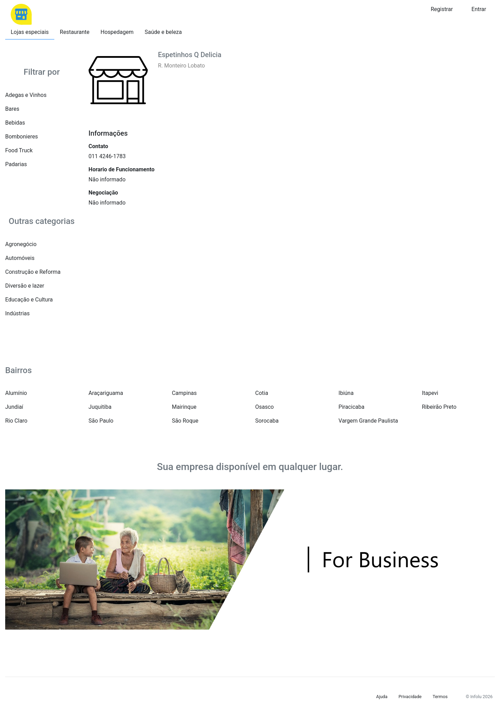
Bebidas (15, 122)
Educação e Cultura (29, 299)
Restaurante (75, 32)
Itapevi (430, 393)
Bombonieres (21, 136)
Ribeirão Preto (439, 407)
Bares (12, 109)
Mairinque (184, 407)
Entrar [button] (479, 9)
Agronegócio (21, 244)
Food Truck (19, 150)
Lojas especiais (30, 32)
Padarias (16, 164)
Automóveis (20, 258)
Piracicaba (351, 407)
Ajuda (382, 696)
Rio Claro (16, 420)
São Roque (185, 420)
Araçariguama (106, 393)
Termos (440, 696)
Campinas (184, 393)
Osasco (264, 407)
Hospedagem (117, 32)
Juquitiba (100, 407)
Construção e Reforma (33, 272)
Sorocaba (267, 420)
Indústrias (17, 313)
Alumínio (16, 393)
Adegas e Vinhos (25, 95)
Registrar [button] (442, 9)
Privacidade (410, 696)
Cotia (261, 393)
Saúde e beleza (163, 32)
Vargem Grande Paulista (368, 420)
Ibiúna (346, 393)
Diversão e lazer (24, 285)
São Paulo (101, 420)
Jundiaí (14, 407)
